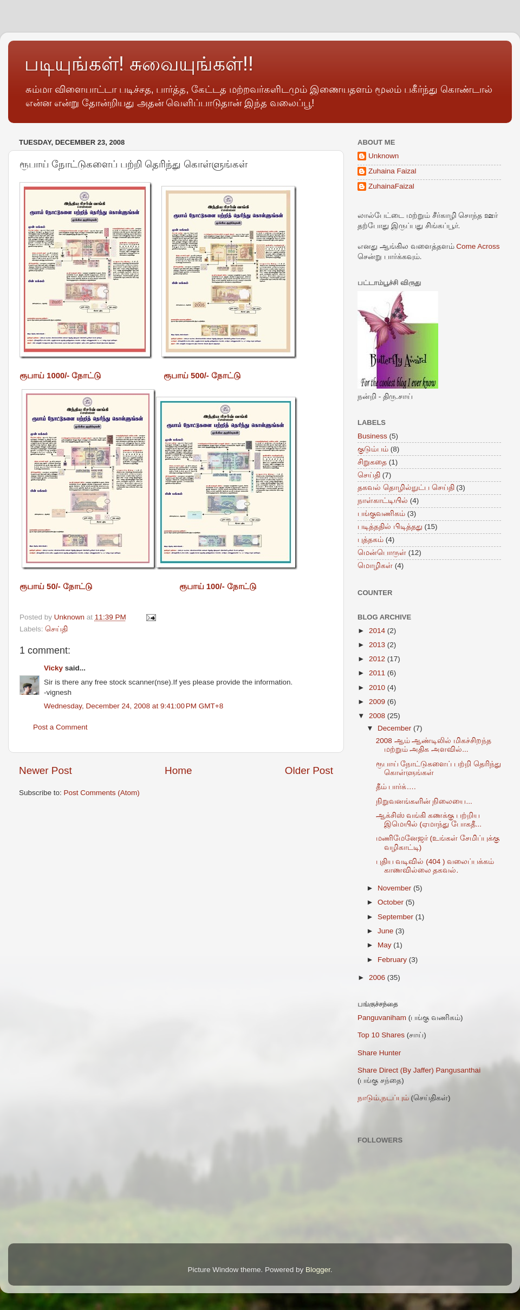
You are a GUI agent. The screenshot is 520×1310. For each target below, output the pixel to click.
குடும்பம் (373, 449)
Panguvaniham (382, 1018)
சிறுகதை (372, 462)
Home (178, 770)
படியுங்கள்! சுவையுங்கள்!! (138, 64)
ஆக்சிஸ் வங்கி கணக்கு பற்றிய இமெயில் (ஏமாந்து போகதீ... (429, 819)
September (396, 917)
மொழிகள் (375, 566)
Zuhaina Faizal (392, 171)
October (392, 902)
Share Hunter (379, 1053)
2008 (378, 716)
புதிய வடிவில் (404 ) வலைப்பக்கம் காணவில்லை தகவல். (435, 865)
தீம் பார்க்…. (396, 787)
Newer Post (45, 770)
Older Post (309, 770)
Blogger (318, 1270)
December (395, 728)
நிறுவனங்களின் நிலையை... (424, 801)
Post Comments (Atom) (102, 793)
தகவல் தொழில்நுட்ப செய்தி (406, 487)
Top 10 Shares (381, 1035)
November (395, 888)
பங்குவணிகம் (381, 513)
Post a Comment (60, 727)
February (393, 960)
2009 (378, 702)
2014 (378, 631)
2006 (378, 977)
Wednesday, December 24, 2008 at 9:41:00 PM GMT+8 (133, 706)
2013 (378, 645)
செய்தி (56, 629)
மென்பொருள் (382, 552)
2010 (378, 687)
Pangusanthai (458, 1070)
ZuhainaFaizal (391, 186)
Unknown (383, 156)
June (386, 931)
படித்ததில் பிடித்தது (390, 526)
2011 (378, 673)
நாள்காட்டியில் (383, 500)
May (385, 945)
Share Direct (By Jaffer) (396, 1070)
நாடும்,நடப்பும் (383, 1098)
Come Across (477, 246)
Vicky (53, 668)
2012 (378, 659)
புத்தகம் (371, 539)
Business (372, 436)
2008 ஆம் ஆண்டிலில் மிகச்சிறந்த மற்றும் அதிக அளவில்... (433, 745)
